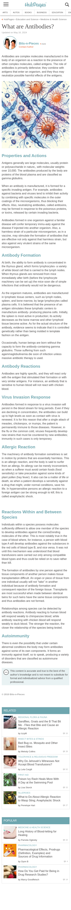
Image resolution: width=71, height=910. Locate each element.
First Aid (23, 775)
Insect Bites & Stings (31, 739)
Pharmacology (27, 845)
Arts (5, 12)
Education (57, 12)
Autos (16, 12)
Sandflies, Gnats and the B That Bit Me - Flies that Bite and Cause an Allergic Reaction (39, 725)
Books (28, 12)
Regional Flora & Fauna (32, 717)
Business (42, 12)
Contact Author (26, 47)
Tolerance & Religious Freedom (38, 756)
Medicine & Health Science (34, 827)
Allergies (24, 792)
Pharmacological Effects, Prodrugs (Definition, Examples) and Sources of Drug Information (39, 853)
